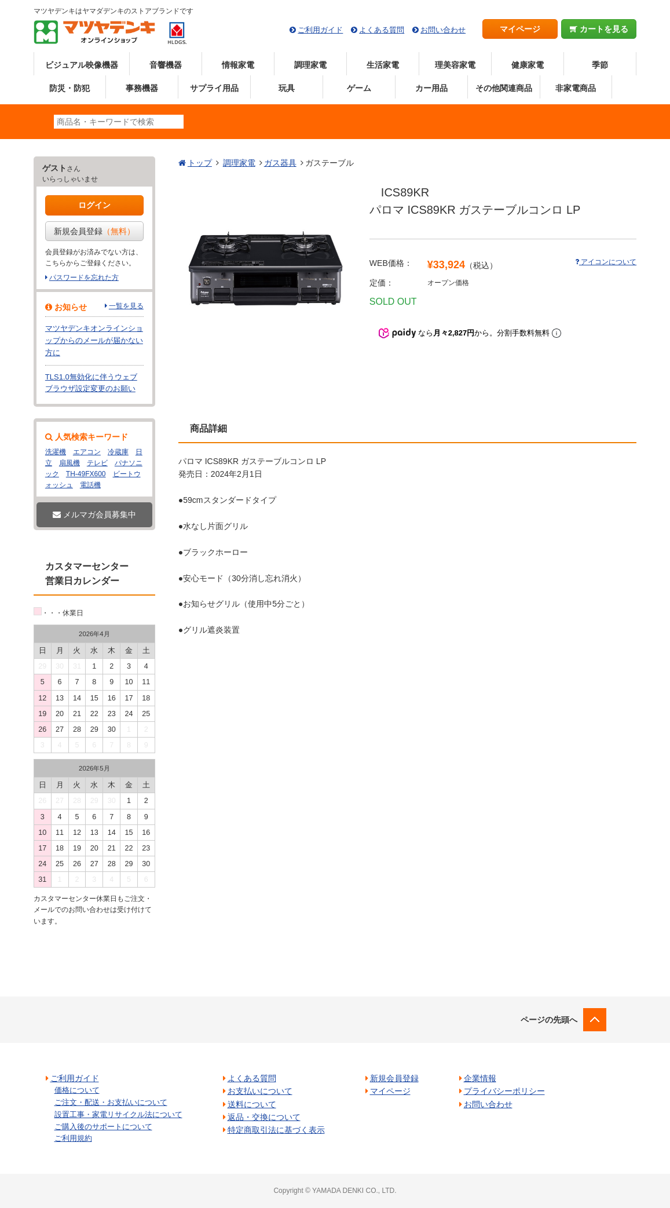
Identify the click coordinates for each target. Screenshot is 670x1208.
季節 (600, 65)
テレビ (97, 463)
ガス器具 (280, 162)
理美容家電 (455, 65)
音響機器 (165, 65)
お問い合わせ (443, 29)
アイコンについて (605, 262)
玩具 (287, 88)
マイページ (520, 29)
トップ (200, 162)
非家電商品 (575, 88)
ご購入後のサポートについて (103, 1126)
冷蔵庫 (118, 452)
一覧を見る (126, 306)
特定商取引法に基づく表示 (276, 1129)
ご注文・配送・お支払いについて (110, 1102)
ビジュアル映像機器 (81, 65)
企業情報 (480, 1078)
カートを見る (599, 29)
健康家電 (527, 65)
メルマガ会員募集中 (94, 514)
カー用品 (431, 88)
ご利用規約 (73, 1138)
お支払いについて (260, 1091)
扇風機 (69, 463)
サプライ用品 (214, 88)
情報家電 (238, 65)
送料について (252, 1104)
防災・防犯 (69, 88)
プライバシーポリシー (504, 1091)
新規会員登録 (94, 231)
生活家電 (383, 65)
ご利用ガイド (320, 29)
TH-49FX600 (86, 474)
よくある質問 (381, 29)
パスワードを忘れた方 (84, 277)
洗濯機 (55, 452)
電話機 (90, 485)
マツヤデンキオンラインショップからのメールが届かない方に (94, 340)
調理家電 (310, 65)
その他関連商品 (503, 88)
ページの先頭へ (549, 1019)
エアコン (87, 452)
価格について (77, 1090)
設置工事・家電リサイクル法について (118, 1114)
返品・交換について (264, 1117)
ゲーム (359, 88)
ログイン (94, 205)
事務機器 (142, 88)
